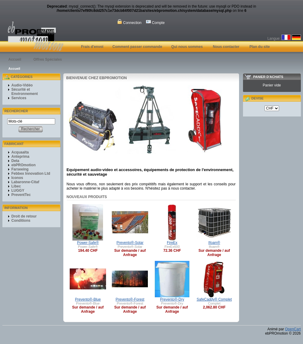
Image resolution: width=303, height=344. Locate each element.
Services (19, 98)
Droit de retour (24, 216)
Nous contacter (226, 47)
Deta (15, 161)
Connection (129, 22)
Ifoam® (214, 243)
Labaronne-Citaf (25, 182)
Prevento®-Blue (88, 299)
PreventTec (21, 195)
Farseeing (20, 169)
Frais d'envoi (92, 47)
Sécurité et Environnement (25, 91)
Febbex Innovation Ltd (31, 173)
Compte (155, 22)
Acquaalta (20, 152)
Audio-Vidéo (22, 85)
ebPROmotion (24, 165)
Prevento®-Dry (172, 299)
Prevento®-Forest (130, 299)
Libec (16, 186)
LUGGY (18, 190)
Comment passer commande (137, 47)
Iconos (17, 178)
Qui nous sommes (187, 47)
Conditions (21, 220)
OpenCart (293, 329)
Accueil (15, 59)
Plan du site (259, 47)
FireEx (172, 243)
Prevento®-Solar (130, 243)
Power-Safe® (88, 243)
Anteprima (20, 156)
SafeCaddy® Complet (214, 299)
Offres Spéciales (47, 59)
